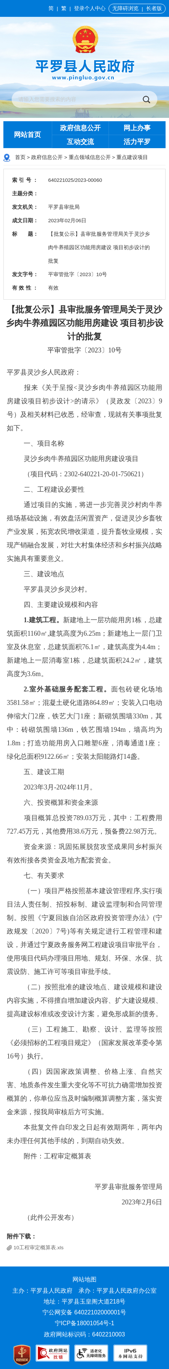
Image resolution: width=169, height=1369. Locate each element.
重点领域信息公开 (90, 157)
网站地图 (84, 1279)
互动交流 (80, 142)
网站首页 (27, 134)
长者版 (154, 8)
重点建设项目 (132, 157)
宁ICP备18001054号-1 (85, 1323)
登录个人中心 (90, 8)
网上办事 (137, 128)
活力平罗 (137, 142)
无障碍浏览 (125, 8)
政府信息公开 (80, 128)
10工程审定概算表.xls (38, 1247)
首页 (20, 157)
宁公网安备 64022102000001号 (84, 1312)
